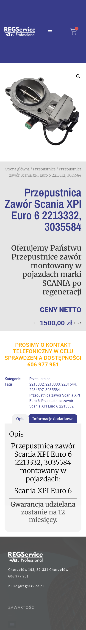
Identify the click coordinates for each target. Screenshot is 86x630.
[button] (50, 31)
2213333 (52, 384)
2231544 (68, 384)
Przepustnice (44, 169)
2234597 (36, 390)
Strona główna (17, 169)
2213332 (36, 384)
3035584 (52, 390)
